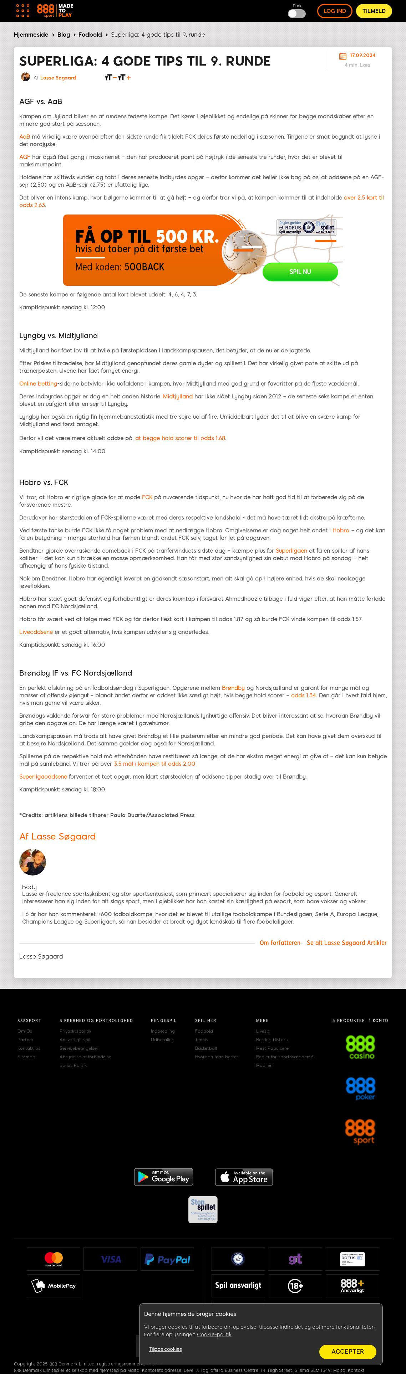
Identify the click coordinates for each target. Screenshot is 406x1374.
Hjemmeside (31, 34)
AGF (24, 157)
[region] (261, 1334)
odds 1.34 (303, 695)
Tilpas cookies (165, 1349)
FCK (147, 497)
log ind (335, 11)
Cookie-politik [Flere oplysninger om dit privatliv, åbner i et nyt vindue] (214, 1335)
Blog (63, 34)
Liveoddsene (36, 632)
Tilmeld (374, 11)
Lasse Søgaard (58, 78)
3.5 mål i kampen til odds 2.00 (154, 764)
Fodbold (90, 34)
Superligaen (291, 551)
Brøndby (233, 688)
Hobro (341, 530)
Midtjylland (178, 396)
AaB (24, 137)
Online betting (38, 384)
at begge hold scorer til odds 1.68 (180, 438)
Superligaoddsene (43, 777)
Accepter (347, 1351)
